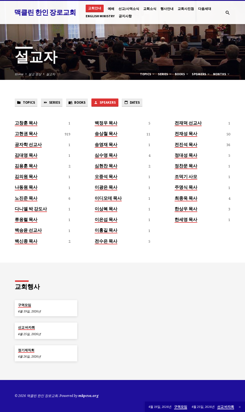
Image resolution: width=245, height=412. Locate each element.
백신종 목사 (26, 241)
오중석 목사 (106, 177)
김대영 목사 (26, 155)
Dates (136, 102)
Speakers (201, 74)
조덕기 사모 (186, 177)
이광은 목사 (106, 187)
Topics (147, 74)
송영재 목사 (106, 144)
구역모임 (24, 305)
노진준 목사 (26, 198)
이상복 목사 (106, 209)
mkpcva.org (88, 396)
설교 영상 (34, 74)
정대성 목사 (186, 155)
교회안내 (94, 8)
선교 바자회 (26, 328)
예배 (111, 9)
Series (165, 74)
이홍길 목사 (106, 230)
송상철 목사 (106, 134)
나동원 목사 (26, 187)
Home (19, 74)
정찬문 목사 (186, 166)
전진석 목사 (186, 144)
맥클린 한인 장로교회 (45, 12)
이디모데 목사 (108, 198)
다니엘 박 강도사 (31, 209)
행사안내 (167, 9)
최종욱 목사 (186, 198)
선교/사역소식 (128, 9)
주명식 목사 (186, 187)
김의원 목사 (26, 177)
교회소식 (149, 9)
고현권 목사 (26, 134)
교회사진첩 (186, 9)
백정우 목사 (106, 123)
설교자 (50, 74)
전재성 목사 (186, 134)
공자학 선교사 (28, 144)
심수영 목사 (106, 155)
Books (182, 74)
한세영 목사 (186, 219)
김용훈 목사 (26, 166)
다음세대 (204, 9)
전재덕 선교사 (188, 123)
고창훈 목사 (26, 123)
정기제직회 (26, 350)
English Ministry (100, 16)
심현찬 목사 (106, 166)
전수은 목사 (106, 241)
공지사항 (125, 16)
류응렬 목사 (26, 219)
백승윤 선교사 (28, 230)
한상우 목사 (186, 209)
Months (221, 74)
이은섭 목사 (106, 219)
